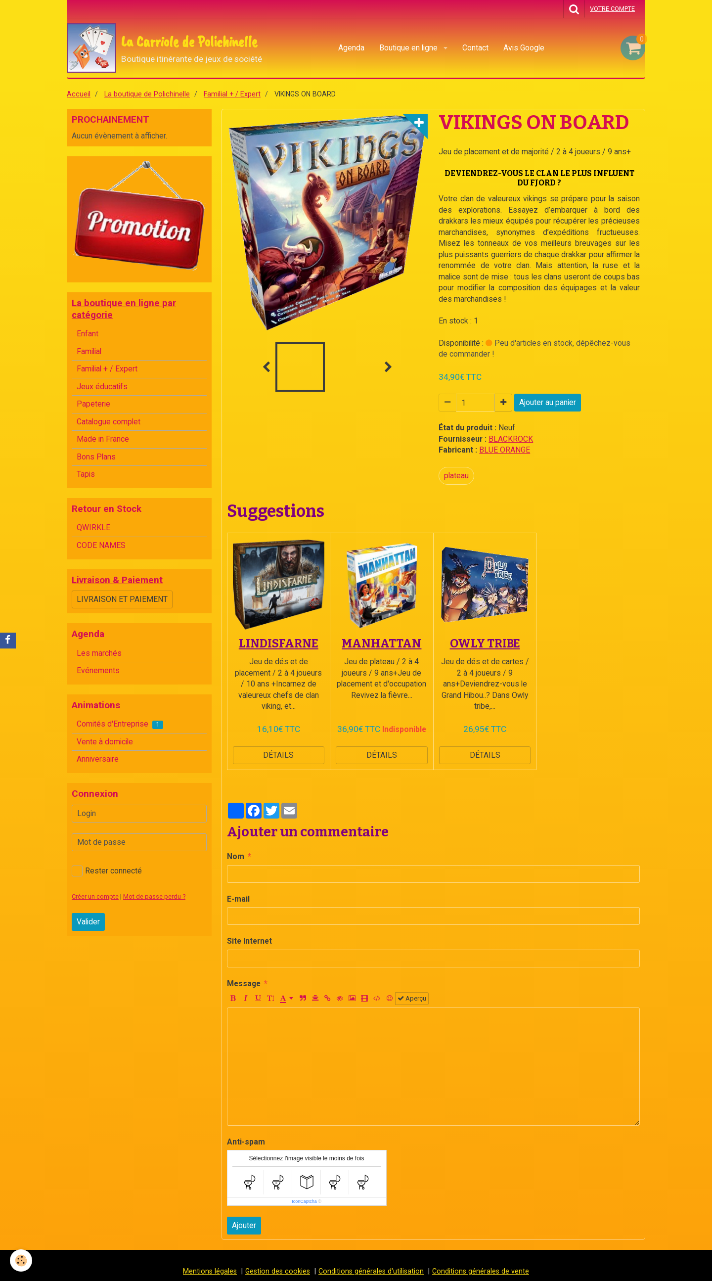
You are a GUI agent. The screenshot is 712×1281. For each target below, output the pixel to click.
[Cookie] (21, 1260)
